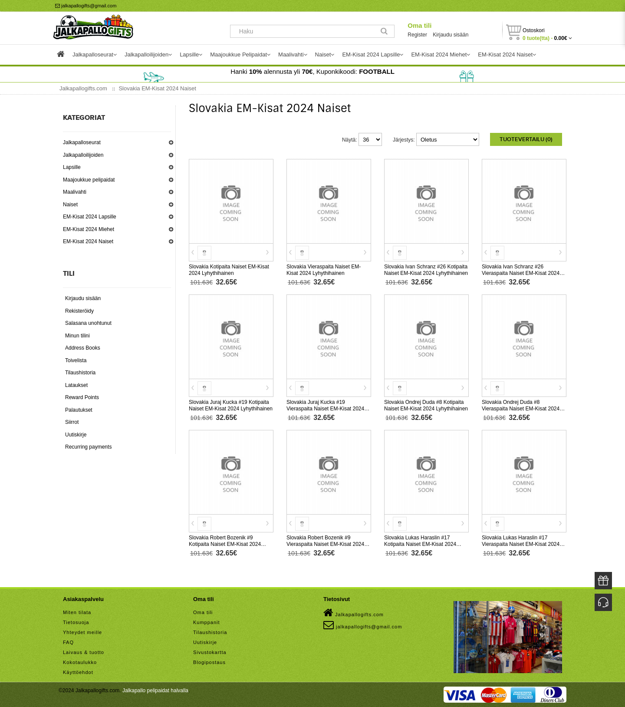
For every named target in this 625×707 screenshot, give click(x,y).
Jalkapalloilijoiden (83, 155)
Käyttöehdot (78, 672)
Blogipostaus (209, 662)
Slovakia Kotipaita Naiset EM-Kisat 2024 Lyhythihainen (229, 270)
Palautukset (78, 410)
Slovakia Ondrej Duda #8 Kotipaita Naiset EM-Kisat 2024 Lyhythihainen (426, 405)
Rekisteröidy (79, 311)
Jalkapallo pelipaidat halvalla (155, 690)
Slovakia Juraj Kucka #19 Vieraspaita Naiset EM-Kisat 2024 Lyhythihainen (325, 408)
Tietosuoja (76, 622)
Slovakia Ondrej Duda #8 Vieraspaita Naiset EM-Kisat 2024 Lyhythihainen (520, 408)
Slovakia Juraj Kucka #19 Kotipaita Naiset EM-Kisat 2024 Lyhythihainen (231, 405)
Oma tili (419, 25)
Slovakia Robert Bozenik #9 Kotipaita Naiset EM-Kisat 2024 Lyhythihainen (225, 544)
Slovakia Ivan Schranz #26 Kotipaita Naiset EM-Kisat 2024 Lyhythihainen (426, 270)
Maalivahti (74, 192)
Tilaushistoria (80, 373)
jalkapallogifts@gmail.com (85, 5)
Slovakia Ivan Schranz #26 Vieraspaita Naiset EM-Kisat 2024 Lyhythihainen (520, 273)
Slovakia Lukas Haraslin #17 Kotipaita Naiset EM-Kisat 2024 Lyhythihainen (420, 544)
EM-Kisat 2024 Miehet (88, 229)
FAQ (68, 642)
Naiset (70, 205)
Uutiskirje (75, 435)
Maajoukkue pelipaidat (89, 180)
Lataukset (76, 385)
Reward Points (82, 397)
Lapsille (72, 167)
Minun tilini (77, 336)
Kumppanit (206, 622)
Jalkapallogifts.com (353, 613)
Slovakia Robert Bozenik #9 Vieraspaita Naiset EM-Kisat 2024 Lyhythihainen (325, 544)
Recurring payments (88, 447)
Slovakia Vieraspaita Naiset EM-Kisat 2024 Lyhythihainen (323, 270)
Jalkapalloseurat (82, 142)
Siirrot (72, 422)
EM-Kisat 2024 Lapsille (89, 217)
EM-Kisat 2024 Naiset (88, 241)
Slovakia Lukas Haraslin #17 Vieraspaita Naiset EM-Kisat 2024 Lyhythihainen (520, 544)
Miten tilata (77, 612)
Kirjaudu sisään (450, 35)
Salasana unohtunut (88, 323)
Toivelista (75, 360)
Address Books (82, 348)
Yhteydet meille (82, 632)
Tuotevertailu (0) (526, 139)
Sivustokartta (210, 652)
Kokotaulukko (80, 662)
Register (417, 35)
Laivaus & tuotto (83, 652)
